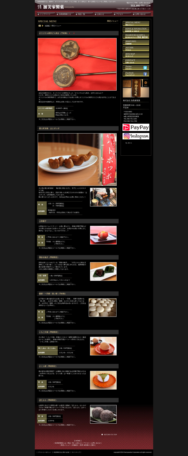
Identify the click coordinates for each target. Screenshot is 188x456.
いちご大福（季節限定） (49, 332)
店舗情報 (136, 42)
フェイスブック (136, 73)
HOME (47, 26)
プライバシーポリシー (44, 452)
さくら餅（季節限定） (48, 366)
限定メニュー (65, 445)
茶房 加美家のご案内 (87, 445)
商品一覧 (71, 443)
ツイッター (136, 67)
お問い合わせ (96, 443)
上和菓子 (42, 221)
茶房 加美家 (136, 36)
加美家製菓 (56, 7)
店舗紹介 (75, 445)
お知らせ (78, 443)
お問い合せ (136, 61)
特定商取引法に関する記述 (61, 452)
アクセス (86, 443)
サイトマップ (136, 55)
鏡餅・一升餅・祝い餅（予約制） (53, 294)
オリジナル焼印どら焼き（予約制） (53, 33)
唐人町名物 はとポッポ (49, 128)
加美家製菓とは (60, 443)
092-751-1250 (143, 5)
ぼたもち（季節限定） (48, 400)
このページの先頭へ (109, 434)
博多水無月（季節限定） (49, 257)
